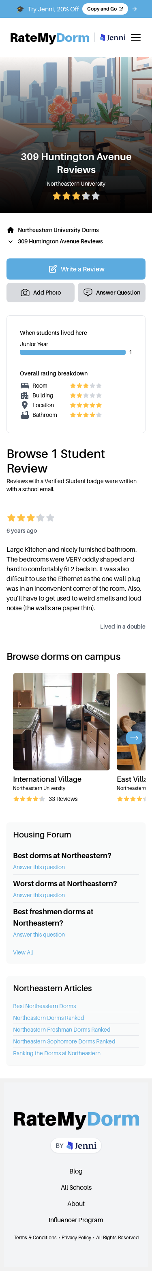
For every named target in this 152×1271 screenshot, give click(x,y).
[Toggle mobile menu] (136, 37)
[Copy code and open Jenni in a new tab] (105, 9)
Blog (76, 1171)
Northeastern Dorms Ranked (48, 1017)
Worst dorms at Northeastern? (65, 883)
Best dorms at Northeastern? (62, 855)
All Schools (76, 1187)
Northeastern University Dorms (58, 229)
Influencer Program (76, 1220)
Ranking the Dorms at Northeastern (57, 1053)
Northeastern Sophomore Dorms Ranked (64, 1041)
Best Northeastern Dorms (44, 1005)
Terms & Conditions (35, 1237)
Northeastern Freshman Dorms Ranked (62, 1029)
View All (23, 952)
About (76, 1203)
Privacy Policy (76, 1237)
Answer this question (39, 866)
